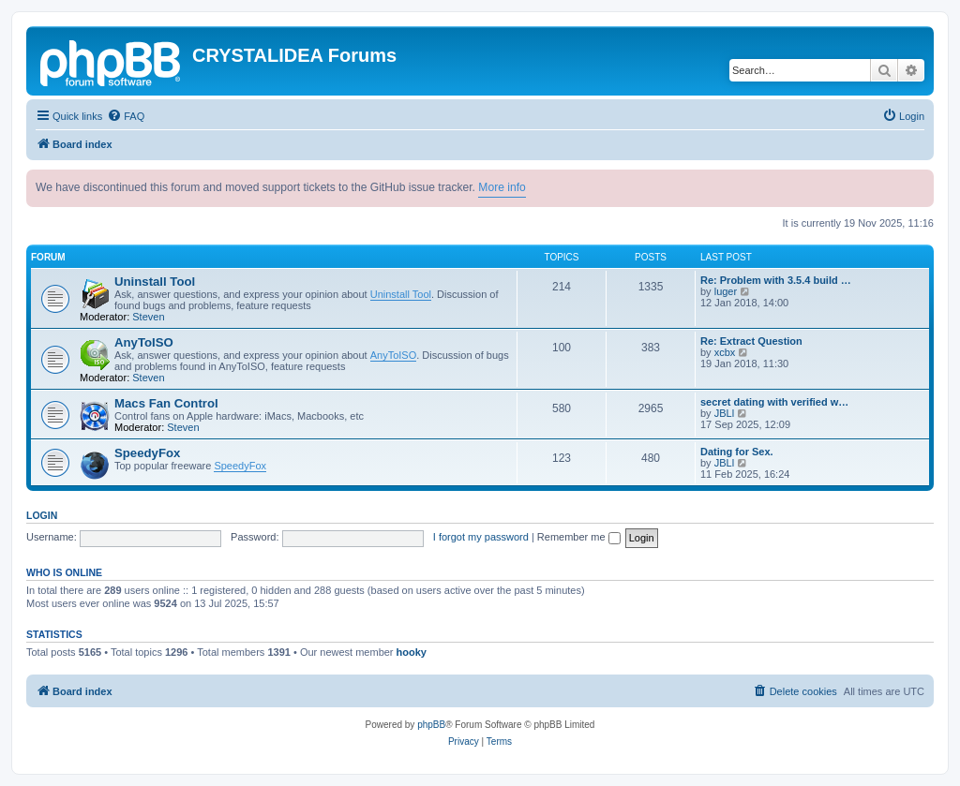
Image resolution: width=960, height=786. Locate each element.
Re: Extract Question (751, 341)
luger (725, 291)
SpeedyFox (147, 453)
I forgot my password (481, 536)
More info (501, 187)
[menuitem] (125, 116)
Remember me (579, 536)
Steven (148, 316)
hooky (412, 652)
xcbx (725, 352)
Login (41, 515)
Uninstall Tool (154, 281)
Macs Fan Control (166, 403)
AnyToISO (143, 342)
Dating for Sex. (736, 451)
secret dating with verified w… (774, 402)
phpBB (431, 724)
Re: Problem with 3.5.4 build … (775, 280)
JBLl (724, 413)
